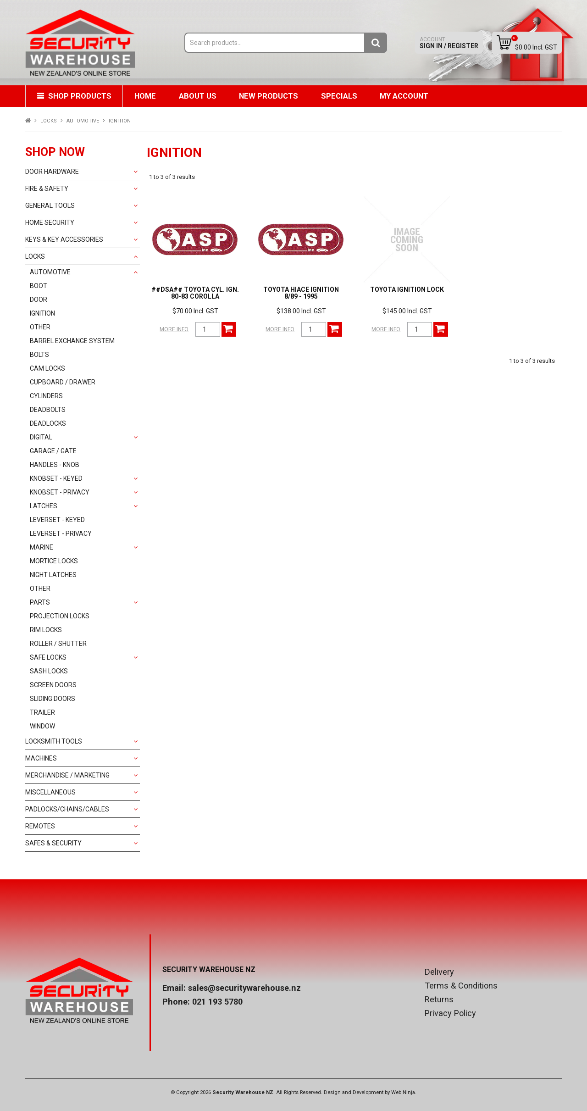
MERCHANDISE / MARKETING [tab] (67, 775)
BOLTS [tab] (39, 354)
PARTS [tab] (40, 602)
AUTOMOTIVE (82, 121)
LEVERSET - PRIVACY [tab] (61, 533)
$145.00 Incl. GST (407, 311)
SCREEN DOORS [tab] (53, 685)
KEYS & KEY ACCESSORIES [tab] (64, 239)
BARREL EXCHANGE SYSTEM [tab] (72, 340)
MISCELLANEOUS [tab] (50, 792)
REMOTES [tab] (40, 826)
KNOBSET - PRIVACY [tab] (59, 492)
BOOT (38, 285)
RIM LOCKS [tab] (46, 629)
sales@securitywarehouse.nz (244, 988)
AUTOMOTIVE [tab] (50, 272)
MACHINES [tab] (41, 758)
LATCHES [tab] (43, 506)
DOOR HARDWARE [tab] (52, 171)
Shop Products (79, 95)
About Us (198, 95)
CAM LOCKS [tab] (47, 368)
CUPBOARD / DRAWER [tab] (62, 382)
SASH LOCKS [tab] (49, 671)
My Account (405, 95)
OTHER (40, 327)
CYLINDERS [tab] (46, 396)
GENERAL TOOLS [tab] (50, 205)
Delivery (439, 972)
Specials (340, 95)
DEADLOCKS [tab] (48, 423)
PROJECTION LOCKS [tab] (59, 616)
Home (145, 95)
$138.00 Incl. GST (301, 311)
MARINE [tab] (41, 547)
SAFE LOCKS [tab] (48, 657)
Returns (439, 999)
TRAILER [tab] (42, 712)
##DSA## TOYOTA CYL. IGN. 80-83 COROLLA (195, 293)
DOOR (38, 299)
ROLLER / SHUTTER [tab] (58, 643)
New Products (269, 95)
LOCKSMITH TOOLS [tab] (53, 741)
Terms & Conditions (461, 985)
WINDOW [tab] (42, 726)
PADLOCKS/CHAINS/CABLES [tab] (67, 809)
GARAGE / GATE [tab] (53, 451)
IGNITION (42, 313)
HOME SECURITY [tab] (49, 222)
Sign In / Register (449, 43)
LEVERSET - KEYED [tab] (57, 519)
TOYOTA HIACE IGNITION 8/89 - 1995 (301, 293)
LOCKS (48, 121)
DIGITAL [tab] (41, 437)
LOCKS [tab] (35, 256)
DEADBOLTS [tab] (48, 409)
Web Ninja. (403, 1092)
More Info (174, 329)
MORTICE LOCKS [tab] (54, 561)
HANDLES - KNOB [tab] (54, 464)
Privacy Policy (450, 1013)
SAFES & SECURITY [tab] (53, 843)
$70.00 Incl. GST (195, 311)
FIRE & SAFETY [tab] (46, 188)
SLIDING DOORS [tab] (52, 698)
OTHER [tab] (40, 588)
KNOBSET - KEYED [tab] (56, 478)
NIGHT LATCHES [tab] (53, 574)
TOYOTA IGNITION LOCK (407, 289)
